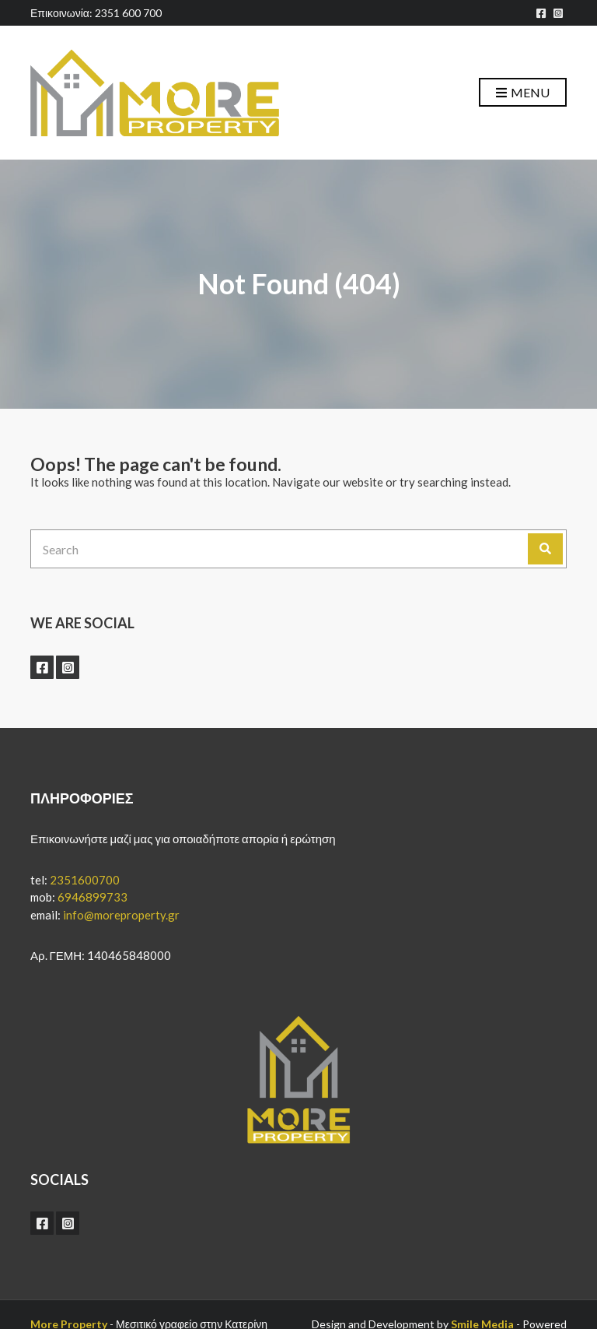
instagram (558, 13)
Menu (523, 93)
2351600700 (85, 880)
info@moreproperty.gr (121, 915)
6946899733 (92, 897)
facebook (541, 13)
